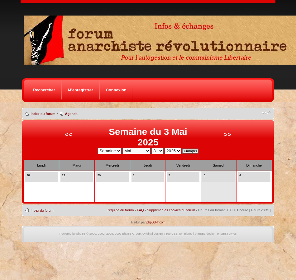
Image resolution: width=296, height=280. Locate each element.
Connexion (116, 90)
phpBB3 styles (226, 233)
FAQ (140, 210)
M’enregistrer (80, 90)
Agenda (71, 114)
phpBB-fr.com (155, 222)
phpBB (80, 233)
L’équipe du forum (120, 210)
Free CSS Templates (179, 233)
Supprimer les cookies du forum (171, 210)
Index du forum (43, 114)
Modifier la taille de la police (266, 112)
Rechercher (44, 90)
